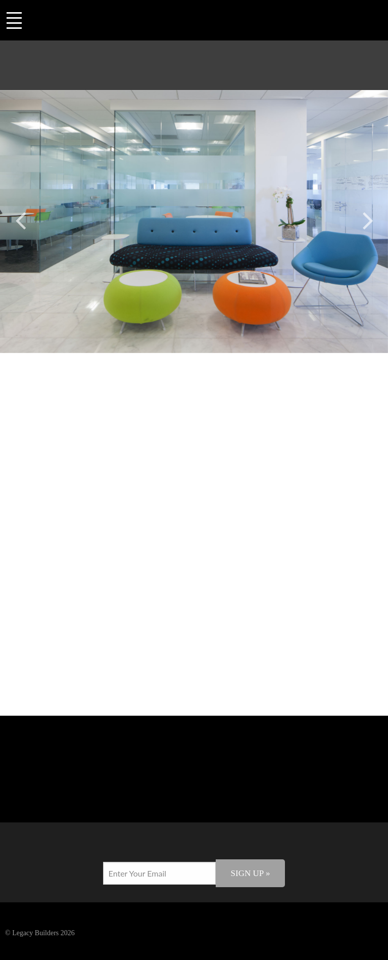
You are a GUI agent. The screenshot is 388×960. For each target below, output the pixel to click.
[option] (194, 221)
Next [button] (367, 219)
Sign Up (250, 873)
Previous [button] (20, 219)
